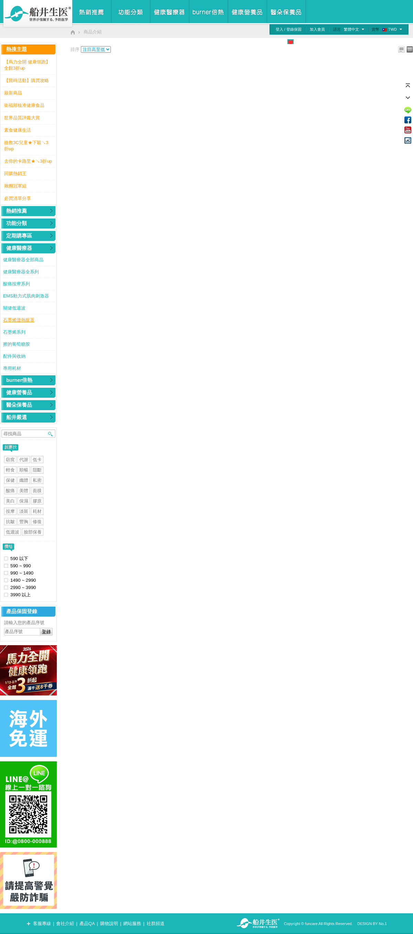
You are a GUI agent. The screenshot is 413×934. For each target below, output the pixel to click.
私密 (37, 480)
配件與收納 (14, 356)
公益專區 (303, 41)
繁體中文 (351, 29)
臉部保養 (33, 532)
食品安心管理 (268, 41)
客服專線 (42, 923)
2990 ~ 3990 (23, 587)
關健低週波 (14, 308)
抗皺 (10, 521)
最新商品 (13, 92)
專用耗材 (12, 368)
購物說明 (109, 923)
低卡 (37, 459)
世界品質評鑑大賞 (22, 117)
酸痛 (10, 490)
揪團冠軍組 (15, 186)
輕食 (10, 470)
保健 (10, 480)
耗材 (37, 511)
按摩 (10, 511)
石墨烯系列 (14, 332)
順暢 (23, 470)
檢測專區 (349, 41)
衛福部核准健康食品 (24, 105)
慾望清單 (372, 41)
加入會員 (317, 29)
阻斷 (37, 470)
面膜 (37, 490)
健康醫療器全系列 (21, 271)
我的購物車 (397, 41)
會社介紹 (65, 923)
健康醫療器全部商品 (23, 259)
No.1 (383, 924)
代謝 (23, 459)
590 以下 (19, 558)
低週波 (12, 532)
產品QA (87, 923)
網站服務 (132, 923)
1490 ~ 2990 (23, 580)
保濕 (23, 501)
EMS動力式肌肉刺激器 (26, 295)
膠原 (37, 501)
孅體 (23, 480)
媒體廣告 (326, 41)
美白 (10, 501)
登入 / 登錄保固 (288, 29)
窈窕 (10, 459)
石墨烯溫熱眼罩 (18, 320)
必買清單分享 (17, 198)
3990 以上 (20, 595)
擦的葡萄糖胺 (16, 344)
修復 (37, 521)
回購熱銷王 (15, 173)
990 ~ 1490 (21, 573)
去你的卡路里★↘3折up (28, 161)
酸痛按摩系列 (16, 283)
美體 (23, 490)
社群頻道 (156, 923)
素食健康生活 (17, 130)
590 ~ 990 (20, 566)
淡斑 (23, 511)
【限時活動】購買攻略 (26, 80)
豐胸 (23, 521)
